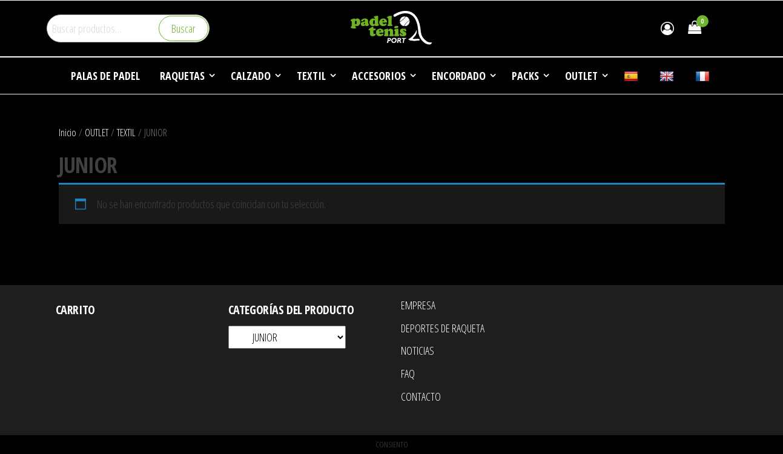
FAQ (408, 373)
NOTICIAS (417, 350)
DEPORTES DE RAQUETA (442, 328)
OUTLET (96, 132)
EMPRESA (418, 305)
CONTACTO (421, 396)
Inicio (67, 132)
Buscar (183, 28)
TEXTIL (126, 132)
